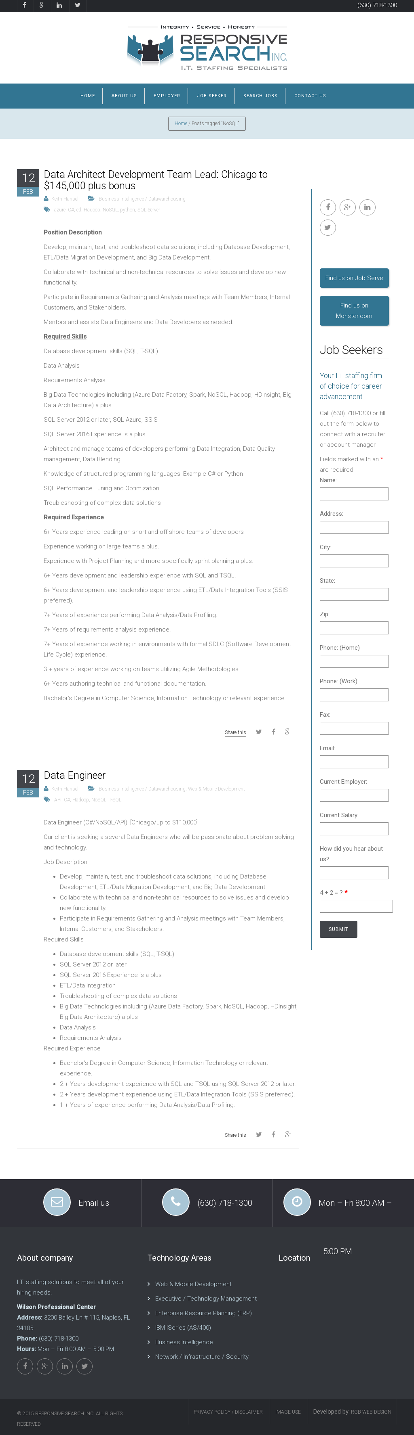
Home (87, 95)
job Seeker (212, 95)
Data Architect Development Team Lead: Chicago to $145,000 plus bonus (156, 180)
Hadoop (92, 210)
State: (327, 580)
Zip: (325, 614)
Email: (327, 748)
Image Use (288, 1412)
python (127, 210)
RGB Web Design (370, 1412)
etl (78, 210)
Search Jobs (260, 95)
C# (71, 210)
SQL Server (148, 210)
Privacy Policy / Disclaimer (228, 1412)
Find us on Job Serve (354, 278)
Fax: (325, 714)
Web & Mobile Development (216, 789)
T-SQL (115, 800)
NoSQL (110, 210)
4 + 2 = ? (333, 892)
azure (59, 210)
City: (325, 547)
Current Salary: (339, 815)
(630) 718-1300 (377, 5)
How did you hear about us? (351, 854)
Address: (331, 513)
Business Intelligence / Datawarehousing (142, 199)
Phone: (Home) (340, 647)
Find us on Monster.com (354, 311)
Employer (167, 95)
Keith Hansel (64, 199)
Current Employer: (343, 781)
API (57, 800)
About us (124, 95)
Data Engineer (75, 775)
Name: (328, 480)
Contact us (310, 95)
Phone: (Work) (338, 681)
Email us (93, 1203)
